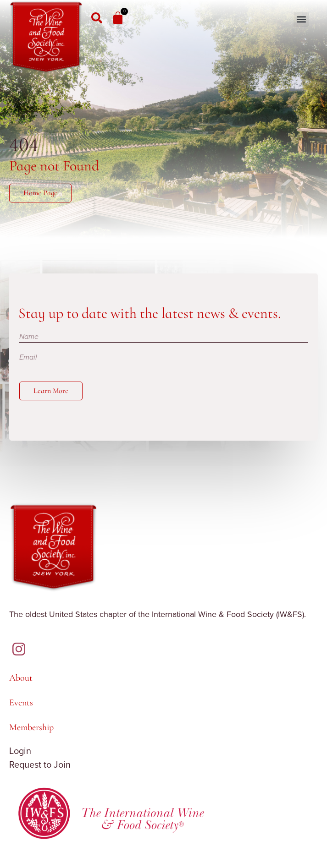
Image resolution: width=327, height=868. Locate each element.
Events (21, 702)
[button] (301, 19)
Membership (31, 727)
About (21, 677)
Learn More (50, 390)
